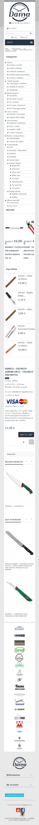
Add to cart (26, 434)
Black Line (16, 166)
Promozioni (14, 203)
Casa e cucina (12, 112)
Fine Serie (13, 206)
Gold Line (15, 169)
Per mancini (16, 185)
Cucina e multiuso (16, 78)
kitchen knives (16, 48)
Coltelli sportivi (13, 81)
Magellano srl (27, 805)
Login (15, 37)
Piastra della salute (17, 117)
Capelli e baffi (14, 129)
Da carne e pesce (16, 99)
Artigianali (13, 90)
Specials (10, 210)
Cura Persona (12, 120)
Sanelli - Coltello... (15, 506)
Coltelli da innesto (16, 87)
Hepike (14, 197)
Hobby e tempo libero (15, 136)
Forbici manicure (16, 133)
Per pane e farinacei (17, 105)
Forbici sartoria (15, 68)
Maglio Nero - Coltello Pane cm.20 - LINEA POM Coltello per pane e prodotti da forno (19, 566)
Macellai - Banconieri (17, 150)
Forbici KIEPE (14, 191)
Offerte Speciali (13, 200)
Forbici (10, 63)
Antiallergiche (17, 182)
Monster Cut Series (19, 194)
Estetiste (12, 157)
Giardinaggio (14, 138)
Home (6, 48)
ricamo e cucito (15, 65)
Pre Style (15, 178)
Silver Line (16, 172)
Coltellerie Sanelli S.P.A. (22, 392)
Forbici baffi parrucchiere (19, 75)
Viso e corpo (14, 126)
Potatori (12, 153)
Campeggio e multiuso (18, 83)
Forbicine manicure (17, 71)
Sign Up (24, 37)
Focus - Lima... (25, 309)
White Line (16, 175)
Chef (11, 147)
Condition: (10, 395)
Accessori (16, 188)
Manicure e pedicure (17, 123)
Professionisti (12, 145)
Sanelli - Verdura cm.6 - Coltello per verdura (17, 615)
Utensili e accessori (17, 114)
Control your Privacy (14, 795)
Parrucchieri (14, 160)
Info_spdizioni (25, 23)
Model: (8, 381)
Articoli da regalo (16, 141)
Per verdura (14, 102)
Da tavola (13, 96)
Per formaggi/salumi (17, 108)
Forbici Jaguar (15, 163)
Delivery (14, 23)
